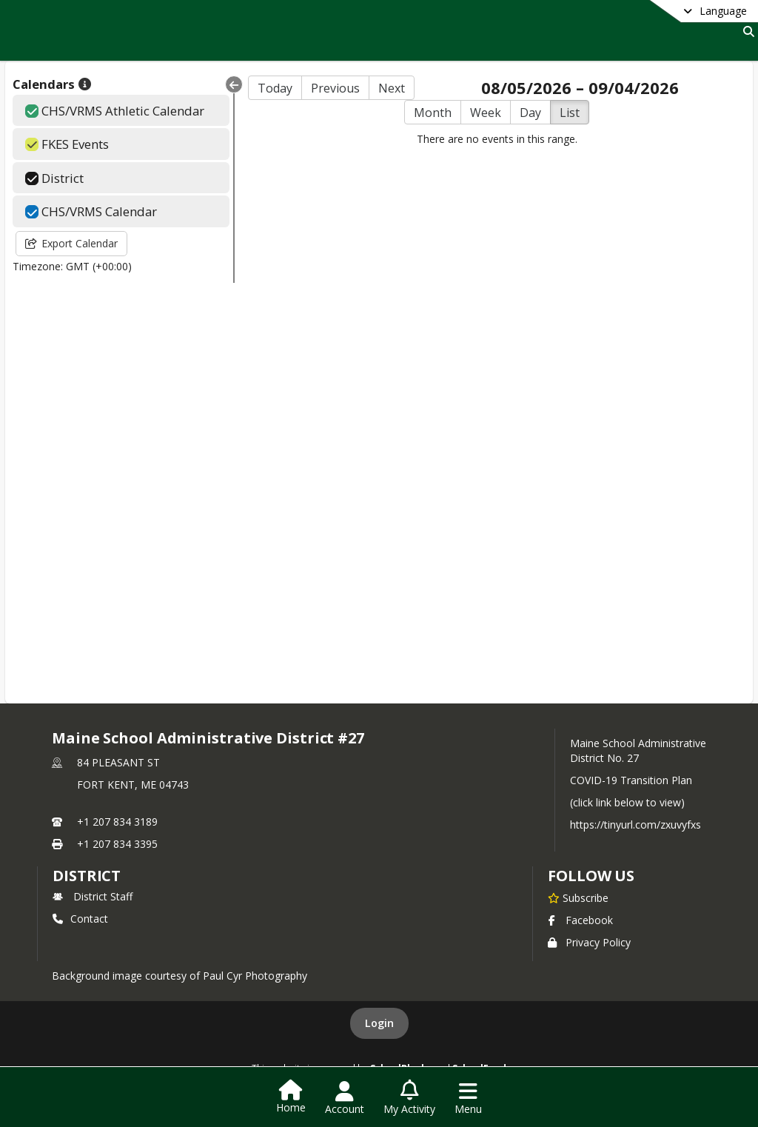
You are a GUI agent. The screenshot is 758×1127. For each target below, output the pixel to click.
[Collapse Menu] (234, 84)
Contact (80, 919)
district (87, 876)
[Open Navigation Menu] (468, 1098)
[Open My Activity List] (409, 1098)
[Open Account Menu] (344, 1098)
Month (433, 112)
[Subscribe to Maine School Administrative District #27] (578, 897)
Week (485, 112)
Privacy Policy (589, 942)
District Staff (93, 896)
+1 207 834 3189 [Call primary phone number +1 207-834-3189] (117, 822)
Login (379, 1023)
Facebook (580, 920)
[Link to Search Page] (745, 31)
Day (530, 112)
